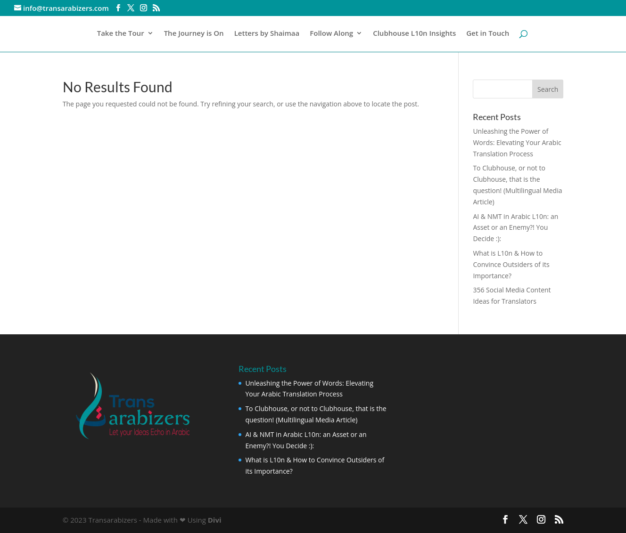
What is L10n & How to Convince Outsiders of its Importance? (511, 264)
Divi (215, 520)
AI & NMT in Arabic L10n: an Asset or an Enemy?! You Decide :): (515, 227)
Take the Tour (120, 34)
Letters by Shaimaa (267, 34)
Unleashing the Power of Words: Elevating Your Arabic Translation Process (517, 142)
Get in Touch (487, 34)
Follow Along (331, 34)
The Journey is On (194, 34)
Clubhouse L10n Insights (414, 34)
